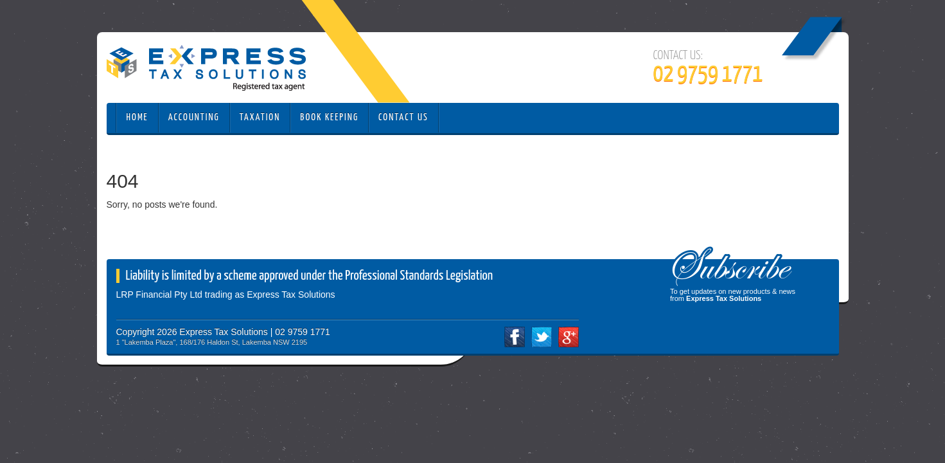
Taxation (260, 117)
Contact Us (403, 117)
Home (137, 117)
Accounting (194, 117)
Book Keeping (329, 117)
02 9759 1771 (708, 74)
